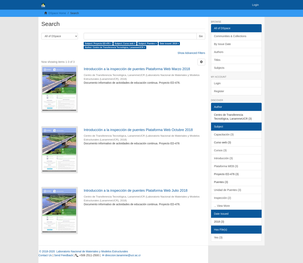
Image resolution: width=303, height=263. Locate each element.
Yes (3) (218, 237)
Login (217, 83)
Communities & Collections (230, 36)
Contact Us (45, 255)
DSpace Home (57, 13)
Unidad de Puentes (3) (227, 190)
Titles (217, 59)
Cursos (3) (220, 150)
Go (201, 36)
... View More (222, 205)
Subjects (219, 67)
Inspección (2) (222, 197)
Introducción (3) (223, 158)
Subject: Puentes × (148, 43)
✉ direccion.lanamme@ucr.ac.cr (121, 255)
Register (219, 91)
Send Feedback (63, 255)
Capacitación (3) (224, 134)
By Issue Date (222, 44)
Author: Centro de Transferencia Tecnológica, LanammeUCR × (115, 47)
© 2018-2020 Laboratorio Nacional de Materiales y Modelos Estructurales (83, 251)
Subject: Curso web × (125, 43)
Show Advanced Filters (191, 52)
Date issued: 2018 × (169, 43)
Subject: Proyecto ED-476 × (98, 43)
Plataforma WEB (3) (226, 166)
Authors (218, 52)
